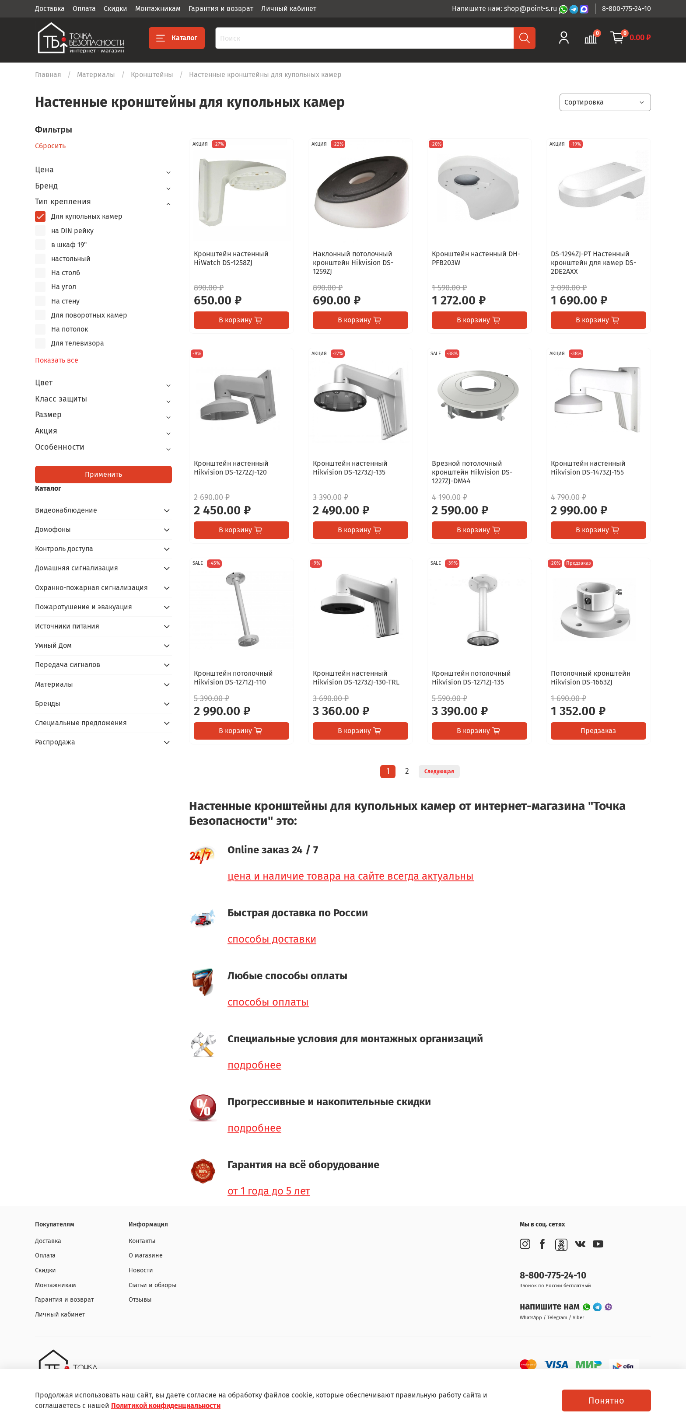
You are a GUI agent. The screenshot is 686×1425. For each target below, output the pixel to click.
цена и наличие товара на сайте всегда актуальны (351, 876)
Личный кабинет (288, 8)
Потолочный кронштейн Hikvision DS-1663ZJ (590, 677)
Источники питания (67, 626)
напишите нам (551, 1306)
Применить (103, 474)
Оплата (84, 8)
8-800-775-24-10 (626, 8)
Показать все (56, 360)
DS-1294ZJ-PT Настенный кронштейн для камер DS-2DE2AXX (593, 263)
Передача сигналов (67, 664)
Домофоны (53, 529)
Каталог (176, 38)
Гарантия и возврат (221, 8)
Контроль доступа (64, 549)
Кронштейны (152, 74)
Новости (141, 1270)
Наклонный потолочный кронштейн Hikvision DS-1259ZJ (353, 263)
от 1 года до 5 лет (269, 1191)
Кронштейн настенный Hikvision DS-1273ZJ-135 (350, 467)
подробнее (254, 1065)
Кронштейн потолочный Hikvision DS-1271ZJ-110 (233, 677)
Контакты (142, 1241)
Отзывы (140, 1299)
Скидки (115, 8)
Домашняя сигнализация (76, 568)
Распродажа (55, 742)
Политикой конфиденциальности (165, 1405)
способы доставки (272, 939)
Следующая (439, 771)
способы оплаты (268, 1002)
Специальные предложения (81, 723)
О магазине (146, 1255)
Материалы (96, 74)
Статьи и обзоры (153, 1285)
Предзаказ (598, 730)
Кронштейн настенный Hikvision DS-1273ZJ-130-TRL (356, 677)
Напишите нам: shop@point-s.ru (505, 8)
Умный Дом (53, 645)
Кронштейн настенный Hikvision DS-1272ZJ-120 (231, 467)
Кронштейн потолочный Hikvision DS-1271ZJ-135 (471, 677)
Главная (48, 74)
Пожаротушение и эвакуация (83, 607)
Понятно (606, 1400)
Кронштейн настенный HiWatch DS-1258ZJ (231, 258)
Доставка (50, 8)
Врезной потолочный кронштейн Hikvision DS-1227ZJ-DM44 (472, 472)
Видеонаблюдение (66, 510)
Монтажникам (158, 8)
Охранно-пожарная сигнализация (91, 587)
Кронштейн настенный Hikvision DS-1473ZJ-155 (588, 467)
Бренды (47, 703)
